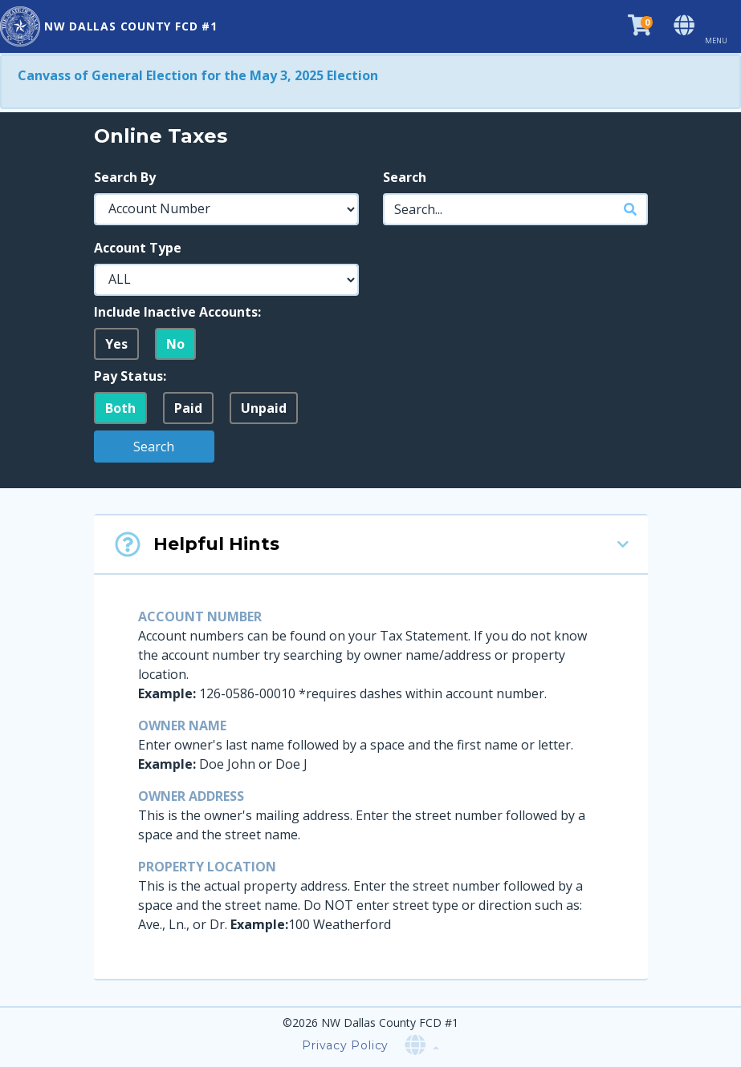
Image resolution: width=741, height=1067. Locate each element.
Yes (116, 344)
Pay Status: (130, 376)
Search (404, 177)
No (175, 344)
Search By (125, 177)
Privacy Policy (345, 1045)
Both (120, 408)
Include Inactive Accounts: (177, 312)
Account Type (137, 248)
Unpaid (264, 408)
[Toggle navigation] (722, 26)
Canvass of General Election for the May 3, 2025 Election (198, 75)
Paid (188, 408)
